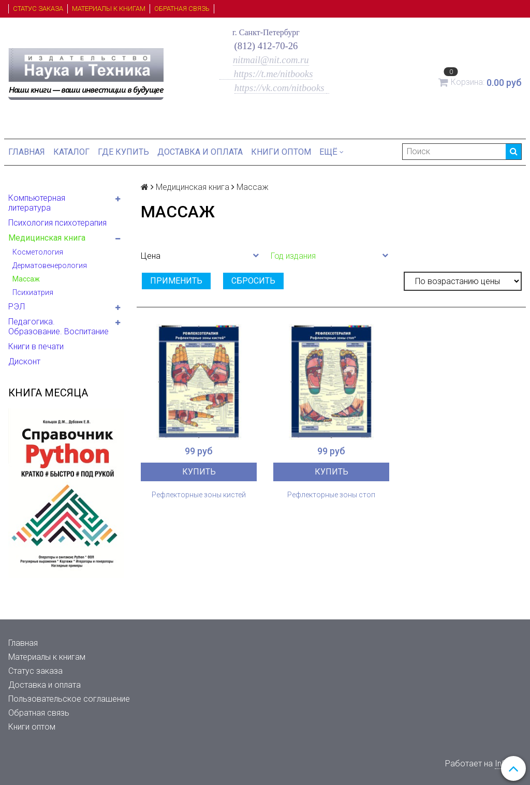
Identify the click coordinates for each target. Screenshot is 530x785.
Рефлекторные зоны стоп (331, 495)
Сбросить (253, 281)
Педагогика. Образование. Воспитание (58, 326)
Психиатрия (32, 292)
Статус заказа (38, 8)
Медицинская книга (46, 238)
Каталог (71, 152)
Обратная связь (182, 8)
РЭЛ (16, 307)
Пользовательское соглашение (69, 699)
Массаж (26, 279)
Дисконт (24, 361)
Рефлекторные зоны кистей (199, 495)
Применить (176, 281)
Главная (26, 152)
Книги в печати (36, 346)
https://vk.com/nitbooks (280, 87)
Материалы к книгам (108, 8)
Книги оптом (281, 152)
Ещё (331, 152)
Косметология (37, 252)
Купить (199, 472)
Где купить (123, 152)
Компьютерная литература (36, 203)
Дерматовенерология (49, 265)
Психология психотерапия (57, 223)
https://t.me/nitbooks (266, 73)
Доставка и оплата (200, 152)
